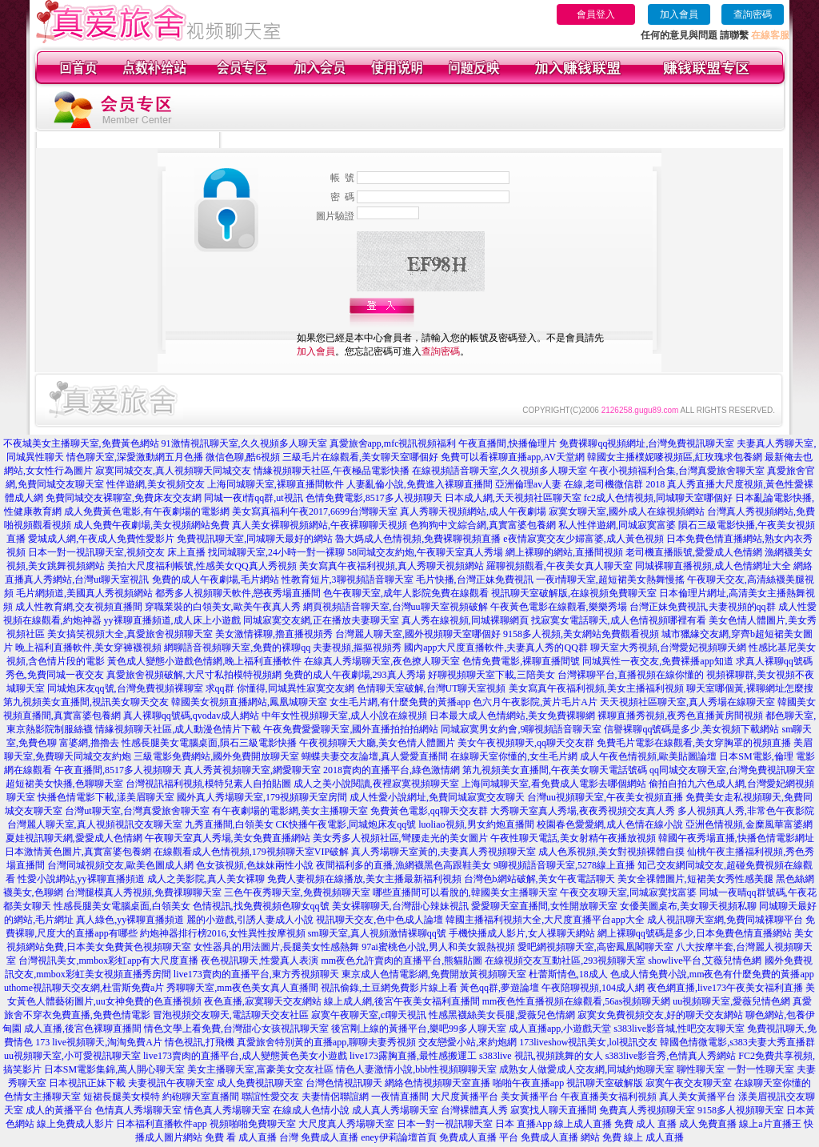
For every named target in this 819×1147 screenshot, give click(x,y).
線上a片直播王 (770, 1123)
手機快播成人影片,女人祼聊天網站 (522, 933)
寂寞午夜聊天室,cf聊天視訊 (368, 1015)
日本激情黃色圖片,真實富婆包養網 (78, 851)
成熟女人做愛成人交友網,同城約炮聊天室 (586, 1069)
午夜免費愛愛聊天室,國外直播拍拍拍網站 (350, 729)
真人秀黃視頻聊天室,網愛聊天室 (252, 770)
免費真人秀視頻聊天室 (647, 1110)
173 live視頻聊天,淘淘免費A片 (98, 1042)
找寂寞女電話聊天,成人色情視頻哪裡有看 (618, 620)
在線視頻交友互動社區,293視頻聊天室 (565, 960)
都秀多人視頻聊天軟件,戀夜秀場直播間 (238, 593)
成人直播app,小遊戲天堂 (560, 1028)
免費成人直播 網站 (560, 1137)
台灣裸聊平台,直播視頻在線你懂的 (630, 674)
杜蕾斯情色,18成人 (568, 974)
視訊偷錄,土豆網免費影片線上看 (389, 987)
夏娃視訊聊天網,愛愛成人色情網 (74, 838)
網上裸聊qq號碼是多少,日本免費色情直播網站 (694, 933)
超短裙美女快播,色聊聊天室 (64, 783)
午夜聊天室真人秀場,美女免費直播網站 (227, 838)
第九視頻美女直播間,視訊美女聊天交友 (86, 702)
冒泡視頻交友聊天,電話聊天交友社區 (231, 1015)
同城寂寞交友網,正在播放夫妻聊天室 (321, 620)
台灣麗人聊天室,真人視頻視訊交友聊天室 (94, 824)
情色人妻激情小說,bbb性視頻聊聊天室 (416, 1069)
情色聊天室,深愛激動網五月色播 (134, 457)
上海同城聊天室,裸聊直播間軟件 (275, 484)
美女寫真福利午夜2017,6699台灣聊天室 (315, 511)
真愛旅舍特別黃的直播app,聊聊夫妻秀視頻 (326, 1042)
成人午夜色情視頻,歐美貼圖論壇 (648, 756)
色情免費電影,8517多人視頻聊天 (374, 497)
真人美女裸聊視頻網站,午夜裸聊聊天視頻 (319, 525)
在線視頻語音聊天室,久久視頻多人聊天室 (499, 470)
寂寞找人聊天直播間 (553, 1110)
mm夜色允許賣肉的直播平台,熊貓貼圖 (401, 960)
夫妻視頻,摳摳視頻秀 (357, 647)
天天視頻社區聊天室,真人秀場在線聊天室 (687, 702)
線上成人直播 (583, 1123)
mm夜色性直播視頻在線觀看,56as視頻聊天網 (576, 1001)
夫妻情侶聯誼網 (335, 1096)
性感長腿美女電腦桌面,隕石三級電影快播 (209, 742)
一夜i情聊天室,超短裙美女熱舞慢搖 (610, 579)
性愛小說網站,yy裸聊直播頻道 (81, 878)
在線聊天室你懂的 (772, 1083)
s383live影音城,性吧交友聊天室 (679, 1028)
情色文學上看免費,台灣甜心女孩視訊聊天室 (236, 1028)
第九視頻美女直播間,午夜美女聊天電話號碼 (554, 770)
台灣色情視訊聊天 (344, 1083)
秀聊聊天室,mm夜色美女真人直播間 (242, 987)
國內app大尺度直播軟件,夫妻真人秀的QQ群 (496, 647)
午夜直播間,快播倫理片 (507, 443)
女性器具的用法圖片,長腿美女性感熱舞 (276, 946)
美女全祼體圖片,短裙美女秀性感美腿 (695, 878)
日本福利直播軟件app (161, 1123)
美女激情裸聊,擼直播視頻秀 (274, 634)
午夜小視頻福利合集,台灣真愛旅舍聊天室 (677, 470)
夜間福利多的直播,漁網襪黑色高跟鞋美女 (403, 865)
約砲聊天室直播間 (200, 1096)
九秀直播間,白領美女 (229, 824)
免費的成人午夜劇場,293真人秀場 (354, 674)
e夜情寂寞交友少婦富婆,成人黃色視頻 (583, 538)
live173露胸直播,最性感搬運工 (413, 1055)
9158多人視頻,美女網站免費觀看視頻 (581, 634)
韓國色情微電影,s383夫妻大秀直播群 (737, 1042)
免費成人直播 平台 (478, 1137)
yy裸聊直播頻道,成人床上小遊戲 (172, 620)
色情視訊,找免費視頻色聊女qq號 (261, 906)
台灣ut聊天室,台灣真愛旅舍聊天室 (137, 810)
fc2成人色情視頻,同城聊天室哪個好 (658, 497)
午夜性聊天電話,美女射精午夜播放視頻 (573, 838)
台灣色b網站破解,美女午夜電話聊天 (539, 878)
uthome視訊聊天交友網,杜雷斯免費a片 (84, 987)
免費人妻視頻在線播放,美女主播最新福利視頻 (364, 878)
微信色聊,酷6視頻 (243, 457)
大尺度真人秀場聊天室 (346, 1123)
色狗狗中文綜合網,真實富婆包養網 (483, 525)
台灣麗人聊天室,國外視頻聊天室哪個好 (418, 634)
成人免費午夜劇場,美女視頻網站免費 (152, 525)
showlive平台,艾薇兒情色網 (704, 960)
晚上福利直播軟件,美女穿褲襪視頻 (88, 647)
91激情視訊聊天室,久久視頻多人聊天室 (244, 443)
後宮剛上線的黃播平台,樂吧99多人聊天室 (418, 1028)
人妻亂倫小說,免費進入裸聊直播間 (419, 484)
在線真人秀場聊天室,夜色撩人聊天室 (382, 661)
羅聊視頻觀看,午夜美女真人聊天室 (559, 565)
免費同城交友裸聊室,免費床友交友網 (124, 497)
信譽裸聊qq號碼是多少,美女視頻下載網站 (691, 729)
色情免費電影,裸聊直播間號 (521, 661)
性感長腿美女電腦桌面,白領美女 (122, 906)
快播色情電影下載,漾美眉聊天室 (106, 797)
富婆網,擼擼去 (89, 742)
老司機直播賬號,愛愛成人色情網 (693, 552)
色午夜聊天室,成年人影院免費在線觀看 (406, 593)
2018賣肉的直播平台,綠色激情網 (391, 770)
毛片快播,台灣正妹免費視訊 (474, 579)
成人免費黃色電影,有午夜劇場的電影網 (147, 511)
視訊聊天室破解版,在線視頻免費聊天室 (574, 593)
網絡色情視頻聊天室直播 (437, 1083)
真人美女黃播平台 (697, 1096)
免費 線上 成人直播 (643, 1137)
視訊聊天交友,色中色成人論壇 (379, 919)
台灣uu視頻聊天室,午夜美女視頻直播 (605, 797)
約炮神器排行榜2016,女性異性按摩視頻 (223, 933)
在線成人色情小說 (311, 1110)
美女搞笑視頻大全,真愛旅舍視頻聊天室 (130, 634)
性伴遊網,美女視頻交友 (155, 484)
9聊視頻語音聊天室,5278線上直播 (564, 865)
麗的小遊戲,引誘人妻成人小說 (250, 919)
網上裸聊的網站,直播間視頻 (564, 552)
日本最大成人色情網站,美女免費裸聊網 (512, 715)
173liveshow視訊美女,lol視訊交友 (588, 1042)
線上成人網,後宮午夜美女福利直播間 (402, 1001)
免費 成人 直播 (645, 1123)
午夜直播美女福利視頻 (609, 1096)
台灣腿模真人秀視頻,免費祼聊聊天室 (144, 892)
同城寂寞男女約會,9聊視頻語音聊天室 (521, 729)
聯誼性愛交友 (270, 1096)
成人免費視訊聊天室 (260, 1083)
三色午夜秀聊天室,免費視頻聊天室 (297, 892)
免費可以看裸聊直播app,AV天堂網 (513, 457)
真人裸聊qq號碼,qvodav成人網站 (191, 715)
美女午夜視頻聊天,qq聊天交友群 (525, 742)
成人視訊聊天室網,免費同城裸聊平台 (725, 919)
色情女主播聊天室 (42, 1096)
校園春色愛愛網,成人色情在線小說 (610, 824)
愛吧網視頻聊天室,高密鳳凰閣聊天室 (595, 946)
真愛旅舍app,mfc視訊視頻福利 (393, 443)
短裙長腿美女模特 (121, 1096)
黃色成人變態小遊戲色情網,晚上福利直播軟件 (204, 661)
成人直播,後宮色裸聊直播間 (83, 1028)
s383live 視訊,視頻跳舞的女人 (541, 1055)
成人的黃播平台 (59, 1110)
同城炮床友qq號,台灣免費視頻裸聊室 (125, 688)
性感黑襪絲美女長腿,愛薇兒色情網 (502, 1015)
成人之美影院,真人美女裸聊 (206, 878)
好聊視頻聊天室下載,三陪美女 (491, 674)
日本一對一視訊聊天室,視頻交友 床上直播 (117, 552)
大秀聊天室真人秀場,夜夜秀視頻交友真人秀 (582, 810)
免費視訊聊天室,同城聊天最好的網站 (255, 538)
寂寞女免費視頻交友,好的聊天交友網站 (660, 1015)
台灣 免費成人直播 (318, 1137)
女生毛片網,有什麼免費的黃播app (400, 702)
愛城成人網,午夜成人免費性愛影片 (101, 538)
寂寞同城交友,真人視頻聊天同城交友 (173, 470)
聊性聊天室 (701, 1069)
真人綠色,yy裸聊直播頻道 (130, 919)
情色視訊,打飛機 (199, 1042)
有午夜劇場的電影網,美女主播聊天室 (290, 810)
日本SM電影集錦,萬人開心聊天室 (114, 1069)
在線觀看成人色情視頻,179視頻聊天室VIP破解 (251, 851)
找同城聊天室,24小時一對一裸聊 (276, 552)
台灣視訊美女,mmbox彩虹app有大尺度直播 (108, 960)
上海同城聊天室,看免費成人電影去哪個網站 (553, 783)
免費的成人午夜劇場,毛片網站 (215, 579)
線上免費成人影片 (75, 1123)
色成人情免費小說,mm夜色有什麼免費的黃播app (712, 974)
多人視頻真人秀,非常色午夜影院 (745, 810)
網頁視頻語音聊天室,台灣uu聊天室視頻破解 (395, 606)
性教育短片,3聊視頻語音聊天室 (347, 579)
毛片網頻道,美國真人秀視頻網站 (84, 593)
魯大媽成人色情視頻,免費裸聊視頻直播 (418, 538)
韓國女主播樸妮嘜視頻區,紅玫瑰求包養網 (674, 457)
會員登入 (596, 14)
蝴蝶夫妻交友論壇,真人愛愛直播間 (375, 756)
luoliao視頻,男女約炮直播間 (475, 824)
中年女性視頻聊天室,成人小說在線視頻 (344, 715)
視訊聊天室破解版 (604, 1083)
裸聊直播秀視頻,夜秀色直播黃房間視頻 (680, 715)
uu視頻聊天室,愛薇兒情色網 (731, 1001)
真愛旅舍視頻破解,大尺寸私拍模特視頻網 (194, 674)
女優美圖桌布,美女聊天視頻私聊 (688, 906)
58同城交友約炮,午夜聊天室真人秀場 (425, 552)
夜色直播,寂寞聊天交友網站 (263, 1001)
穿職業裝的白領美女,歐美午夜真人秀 (223, 606)
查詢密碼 (752, 14)
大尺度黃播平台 (464, 1096)
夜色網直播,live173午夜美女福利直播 (725, 987)
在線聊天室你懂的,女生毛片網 (513, 756)
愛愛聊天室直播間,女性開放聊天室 (544, 906)
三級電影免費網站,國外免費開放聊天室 (216, 756)
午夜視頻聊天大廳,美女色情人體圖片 (377, 742)
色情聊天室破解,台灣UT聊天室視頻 (431, 688)
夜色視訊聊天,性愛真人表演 (259, 960)
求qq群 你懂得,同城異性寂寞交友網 (280, 688)
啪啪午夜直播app (528, 1083)
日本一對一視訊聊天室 (445, 1123)
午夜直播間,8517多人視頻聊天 (118, 770)
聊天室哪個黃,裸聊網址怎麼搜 (749, 688)
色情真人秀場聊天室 (138, 1110)
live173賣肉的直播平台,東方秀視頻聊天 (256, 974)
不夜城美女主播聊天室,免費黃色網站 (81, 443)
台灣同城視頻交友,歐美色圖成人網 (120, 865)
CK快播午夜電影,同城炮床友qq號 (346, 824)
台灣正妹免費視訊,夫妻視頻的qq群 (702, 606)
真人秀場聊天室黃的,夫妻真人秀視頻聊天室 (443, 851)
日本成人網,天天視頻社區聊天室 (513, 497)
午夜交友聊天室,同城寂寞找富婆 (628, 892)
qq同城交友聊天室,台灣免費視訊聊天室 (732, 770)
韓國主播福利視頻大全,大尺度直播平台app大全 (544, 919)
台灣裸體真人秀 (474, 1110)
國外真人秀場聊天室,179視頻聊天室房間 (262, 797)
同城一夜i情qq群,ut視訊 (253, 497)
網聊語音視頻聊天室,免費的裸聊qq (237, 647)
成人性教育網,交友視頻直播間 (78, 606)
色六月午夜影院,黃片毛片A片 (535, 702)
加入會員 (679, 14)
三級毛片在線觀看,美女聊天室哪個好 (360, 457)
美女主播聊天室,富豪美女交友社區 (260, 1069)
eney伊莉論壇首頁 (399, 1137)
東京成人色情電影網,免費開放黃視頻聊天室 (434, 974)
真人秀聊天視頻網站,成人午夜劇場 (473, 511)
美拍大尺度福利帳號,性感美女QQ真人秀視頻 (201, 565)
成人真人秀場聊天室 (395, 1110)
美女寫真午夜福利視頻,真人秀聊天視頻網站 (391, 565)
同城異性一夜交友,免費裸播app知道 (657, 661)
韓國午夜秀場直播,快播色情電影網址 (736, 838)
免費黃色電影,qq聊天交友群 (429, 810)
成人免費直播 (708, 1123)
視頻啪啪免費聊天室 (253, 1123)
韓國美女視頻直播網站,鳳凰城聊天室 (249, 702)
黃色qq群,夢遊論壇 (499, 987)
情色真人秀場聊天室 (227, 1110)
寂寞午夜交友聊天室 (688, 1083)
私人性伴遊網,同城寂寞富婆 (617, 525)
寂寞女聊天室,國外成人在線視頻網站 (627, 511)
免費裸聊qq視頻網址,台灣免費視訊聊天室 (646, 443)
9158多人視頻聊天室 (740, 1110)
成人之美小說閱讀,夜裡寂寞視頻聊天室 (376, 783)
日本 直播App (524, 1123)
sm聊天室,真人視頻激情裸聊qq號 (377, 933)
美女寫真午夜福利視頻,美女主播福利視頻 (596, 688)
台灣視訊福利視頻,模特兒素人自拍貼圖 (208, 783)
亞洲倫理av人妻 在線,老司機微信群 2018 (580, 484)
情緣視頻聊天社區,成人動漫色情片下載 (178, 729)
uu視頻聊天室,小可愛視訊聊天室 (72, 1055)
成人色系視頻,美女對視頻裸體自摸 (611, 851)
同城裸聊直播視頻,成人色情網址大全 (713, 565)
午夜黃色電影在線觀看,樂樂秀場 (558, 606)
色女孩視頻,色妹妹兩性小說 (255, 865)
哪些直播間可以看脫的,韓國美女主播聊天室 (465, 892)
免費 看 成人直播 (241, 1137)
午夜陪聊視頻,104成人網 (593, 987)
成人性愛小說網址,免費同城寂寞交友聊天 (437, 797)
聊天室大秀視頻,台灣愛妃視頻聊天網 (668, 647)
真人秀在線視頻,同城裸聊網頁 (465, 620)
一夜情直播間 (400, 1096)
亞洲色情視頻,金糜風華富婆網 (749, 824)
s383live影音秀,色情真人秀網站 (671, 1055)
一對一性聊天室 (760, 1069)
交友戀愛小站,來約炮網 (467, 1042)
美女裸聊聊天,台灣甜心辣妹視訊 (400, 906)
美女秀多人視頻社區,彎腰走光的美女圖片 (400, 838)
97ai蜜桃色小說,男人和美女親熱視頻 (438, 946)
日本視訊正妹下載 (87, 1083)
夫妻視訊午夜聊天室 (171, 1083)
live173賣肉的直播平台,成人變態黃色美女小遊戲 (245, 1055)
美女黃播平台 (529, 1096)
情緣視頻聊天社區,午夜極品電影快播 (332, 470)
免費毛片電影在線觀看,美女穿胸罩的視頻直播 (694, 742)
